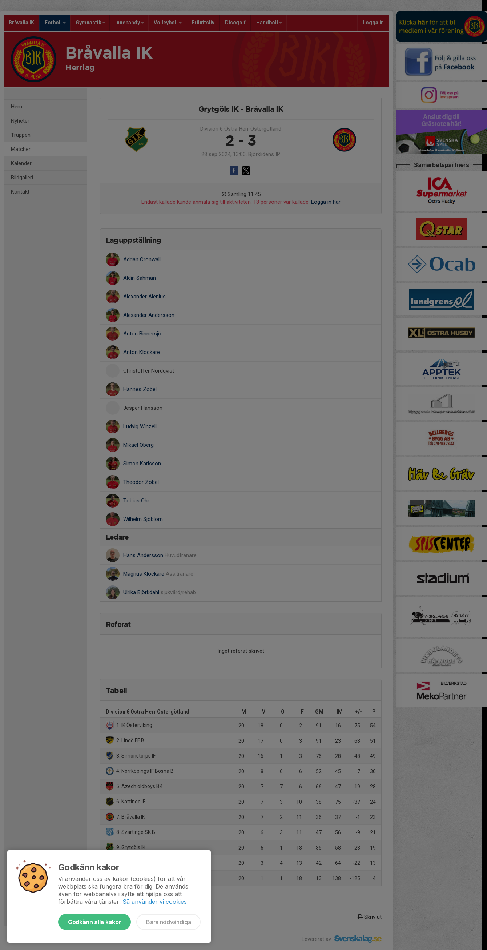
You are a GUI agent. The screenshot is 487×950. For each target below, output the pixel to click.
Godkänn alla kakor (94, 922)
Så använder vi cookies (154, 901)
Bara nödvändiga (168, 922)
